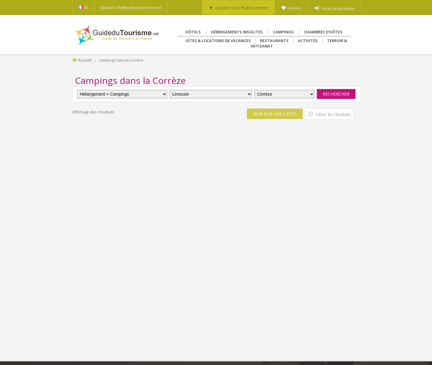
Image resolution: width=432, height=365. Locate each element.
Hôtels (193, 32)
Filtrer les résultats (329, 114)
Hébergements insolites (237, 32)
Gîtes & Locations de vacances (218, 40)
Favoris (294, 8)
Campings (283, 32)
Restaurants (274, 40)
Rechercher (336, 94)
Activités (308, 40)
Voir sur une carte (274, 114)
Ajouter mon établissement (241, 8)
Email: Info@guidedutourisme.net (133, 7)
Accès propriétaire (338, 8)
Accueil (85, 60)
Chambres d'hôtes (323, 32)
